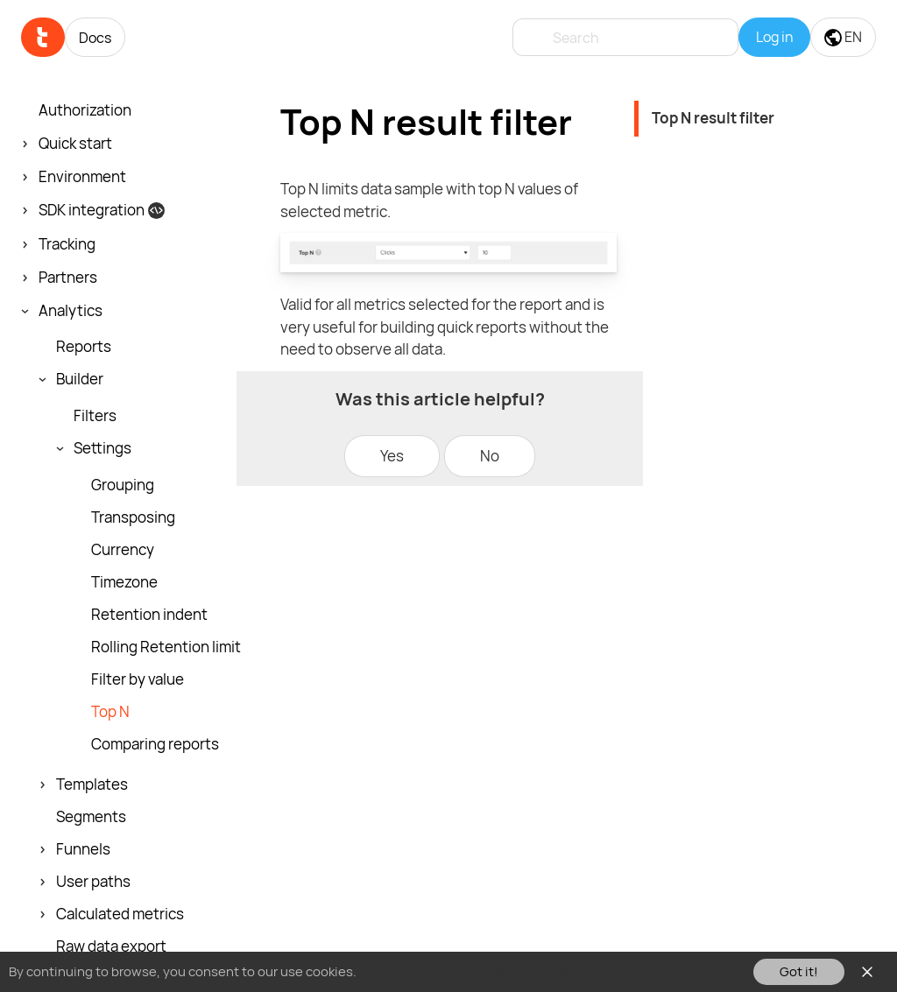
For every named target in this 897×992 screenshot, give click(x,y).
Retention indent (149, 614)
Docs (95, 37)
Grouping (122, 485)
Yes (392, 456)
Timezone (124, 582)
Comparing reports (155, 744)
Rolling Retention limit (166, 647)
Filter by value (137, 679)
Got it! (799, 971)
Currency (122, 549)
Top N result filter (713, 118)
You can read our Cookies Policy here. (471, 971)
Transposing (133, 517)
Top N (110, 711)
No (489, 456)
